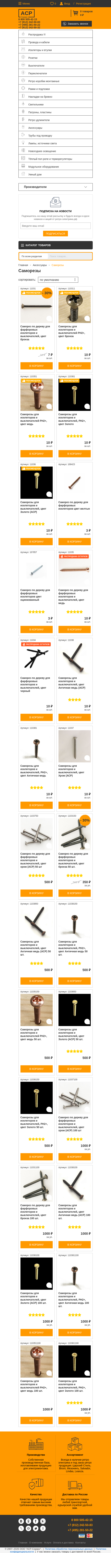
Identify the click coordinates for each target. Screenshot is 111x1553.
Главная (23, 265)
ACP (26, 13)
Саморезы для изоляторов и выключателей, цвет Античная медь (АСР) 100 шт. (74, 1212)
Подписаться (55, 233)
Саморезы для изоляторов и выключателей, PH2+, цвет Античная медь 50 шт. (73, 948)
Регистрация (83, 3)
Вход (67, 3)
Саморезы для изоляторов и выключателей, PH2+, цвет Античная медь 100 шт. (73, 1300)
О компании (35, 1542)
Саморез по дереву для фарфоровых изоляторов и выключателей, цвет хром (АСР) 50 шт (35, 860)
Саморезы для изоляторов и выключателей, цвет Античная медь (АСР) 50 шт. (35, 948)
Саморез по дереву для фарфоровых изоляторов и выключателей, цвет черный (35, 684)
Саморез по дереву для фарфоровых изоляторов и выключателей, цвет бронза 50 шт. (73, 860)
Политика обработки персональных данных (69, 1549)
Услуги (47, 1542)
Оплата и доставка (63, 1542)
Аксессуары (40, 265)
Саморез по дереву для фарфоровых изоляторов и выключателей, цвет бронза (35, 333)
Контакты (80, 1542)
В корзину (36, 365)
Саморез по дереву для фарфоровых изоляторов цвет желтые (74, 505)
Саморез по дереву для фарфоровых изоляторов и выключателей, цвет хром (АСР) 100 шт (73, 1124)
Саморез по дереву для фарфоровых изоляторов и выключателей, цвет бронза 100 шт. (35, 1212)
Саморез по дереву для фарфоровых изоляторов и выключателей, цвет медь (73, 597)
